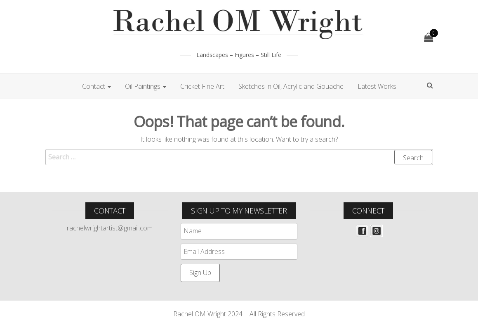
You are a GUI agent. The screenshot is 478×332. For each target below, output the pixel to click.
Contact (96, 86)
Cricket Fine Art (202, 86)
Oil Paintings (145, 86)
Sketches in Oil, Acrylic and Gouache (291, 86)
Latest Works (377, 86)
